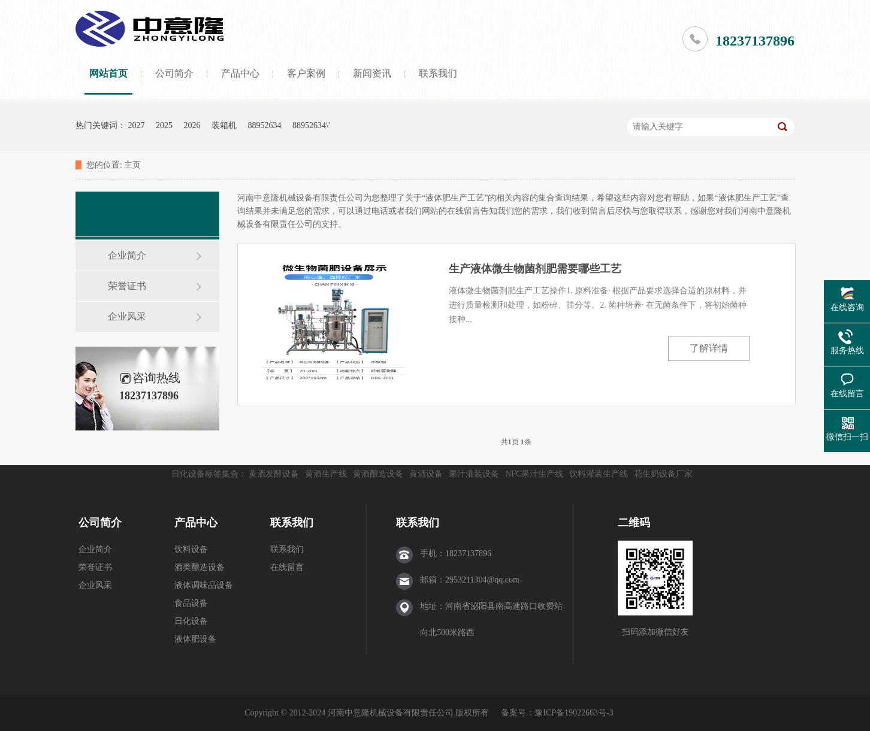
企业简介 (127, 255)
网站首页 (108, 73)
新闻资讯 (372, 73)
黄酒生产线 (326, 473)
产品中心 (240, 73)
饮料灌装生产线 (598, 473)
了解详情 (709, 348)
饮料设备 (191, 549)
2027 (136, 125)
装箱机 (224, 125)
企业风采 (127, 316)
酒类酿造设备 (199, 567)
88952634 (265, 125)
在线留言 (287, 567)
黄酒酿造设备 (378, 473)
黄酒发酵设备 (274, 473)
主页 (132, 164)
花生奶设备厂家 (663, 473)
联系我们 (438, 73)
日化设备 (191, 621)
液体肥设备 (195, 639)
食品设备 (191, 603)
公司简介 (174, 73)
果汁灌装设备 (474, 473)
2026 (192, 125)
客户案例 (306, 73)
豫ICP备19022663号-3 (573, 712)
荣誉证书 (127, 286)
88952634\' (311, 125)
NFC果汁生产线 (534, 473)
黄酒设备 (426, 473)
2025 (164, 125)
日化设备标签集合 (204, 473)
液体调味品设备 (203, 585)
